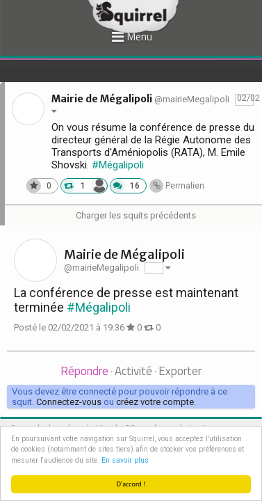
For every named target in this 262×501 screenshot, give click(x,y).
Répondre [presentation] (84, 371)
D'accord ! (131, 483)
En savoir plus (125, 460)
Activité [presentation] (133, 371)
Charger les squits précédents (136, 215)
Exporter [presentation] (180, 371)
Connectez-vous (68, 402)
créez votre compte (155, 402)
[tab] (84, 372)
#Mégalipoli (118, 165)
